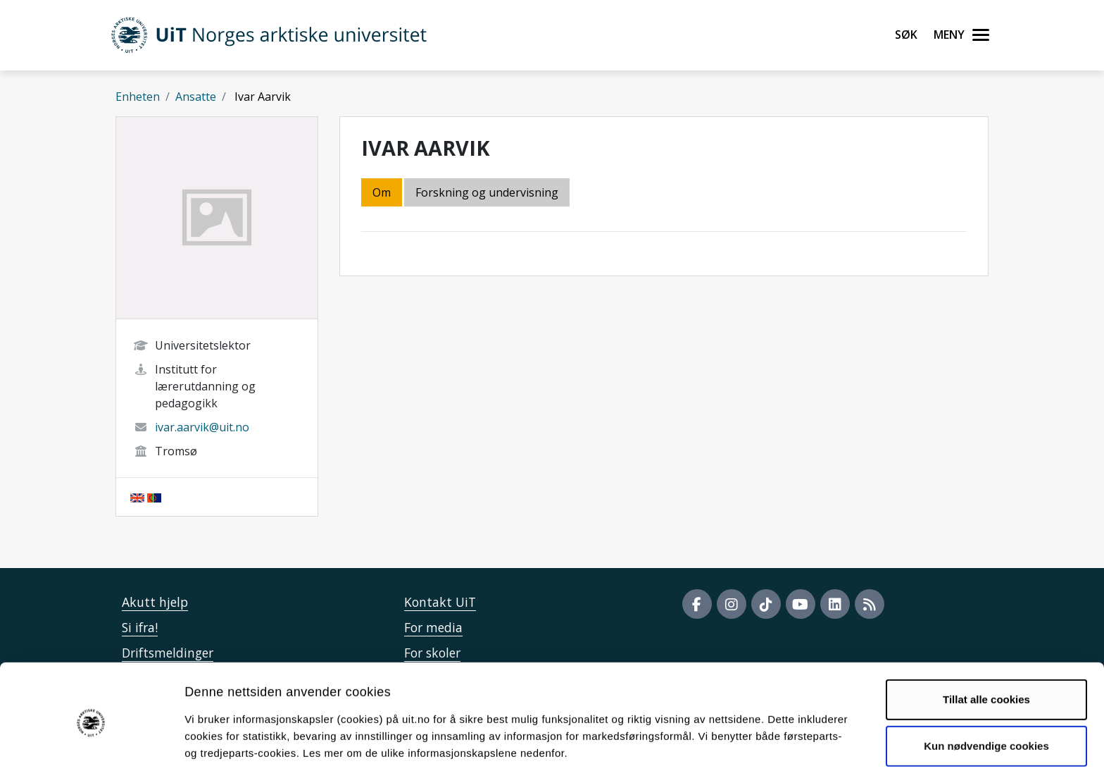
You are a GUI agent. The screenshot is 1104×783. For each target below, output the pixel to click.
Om (381, 192)
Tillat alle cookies (986, 656)
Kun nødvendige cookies (986, 702)
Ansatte (195, 96)
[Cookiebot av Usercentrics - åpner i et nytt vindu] (91, 755)
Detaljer (750, 755)
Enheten (137, 96)
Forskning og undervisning (486, 192)
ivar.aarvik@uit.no (202, 427)
